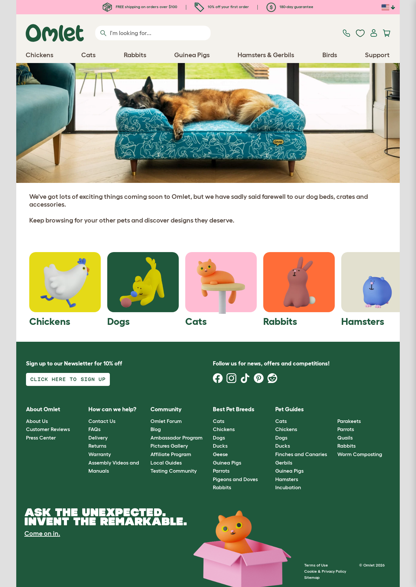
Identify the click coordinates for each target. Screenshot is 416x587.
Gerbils (283, 463)
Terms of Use (316, 565)
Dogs (219, 437)
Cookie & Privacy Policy (325, 571)
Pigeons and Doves (235, 479)
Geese (220, 454)
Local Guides (166, 463)
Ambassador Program (176, 437)
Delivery (98, 437)
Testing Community (173, 471)
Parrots (221, 471)
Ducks (220, 446)
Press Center (41, 437)
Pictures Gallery (169, 446)
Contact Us (101, 421)
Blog (155, 429)
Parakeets (349, 421)
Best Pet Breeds (233, 409)
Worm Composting (359, 454)
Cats (218, 421)
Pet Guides (289, 409)
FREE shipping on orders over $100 (140, 7)
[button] (332, 409)
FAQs (94, 429)
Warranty (99, 454)
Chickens (224, 429)
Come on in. (42, 533)
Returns (97, 446)
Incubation (288, 487)
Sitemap (311, 577)
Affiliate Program (170, 454)
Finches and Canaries (301, 454)
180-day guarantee (289, 7)
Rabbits (222, 487)
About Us (37, 421)
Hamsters (286, 479)
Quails (345, 437)
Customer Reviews (48, 429)
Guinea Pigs (227, 463)
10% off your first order (222, 7)
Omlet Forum (166, 421)
